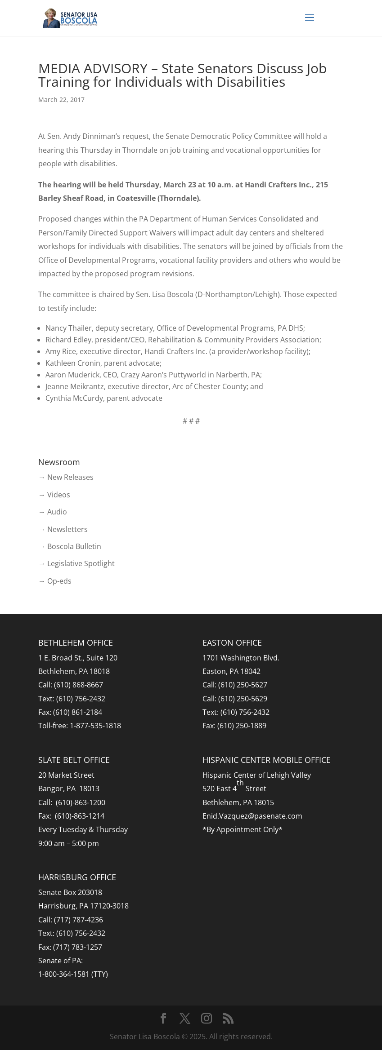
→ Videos (54, 495)
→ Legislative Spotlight (76, 563)
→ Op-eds (55, 581)
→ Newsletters (63, 529)
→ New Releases (66, 477)
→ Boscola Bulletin (69, 546)
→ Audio (52, 512)
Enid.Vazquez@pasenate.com (252, 816)
